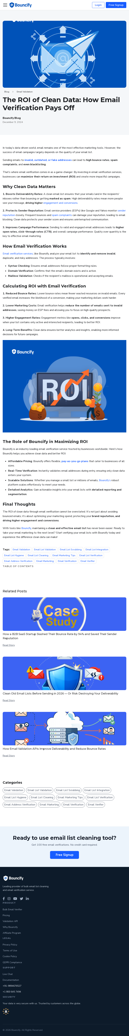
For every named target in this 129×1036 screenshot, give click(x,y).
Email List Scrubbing (71, 549)
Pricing (6, 915)
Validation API (10, 921)
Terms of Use (10, 950)
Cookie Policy (10, 956)
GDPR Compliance (12, 962)
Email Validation (25, 91)
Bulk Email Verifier (12, 909)
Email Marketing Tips (64, 555)
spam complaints (62, 215)
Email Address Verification (18, 561)
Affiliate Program (12, 933)
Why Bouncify (10, 927)
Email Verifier (88, 561)
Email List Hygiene (14, 555)
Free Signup (116, 5)
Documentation (11, 980)
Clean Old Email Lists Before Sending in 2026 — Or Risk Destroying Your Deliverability (60, 693)
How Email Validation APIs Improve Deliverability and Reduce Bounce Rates (54, 748)
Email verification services (18, 253)
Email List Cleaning (38, 555)
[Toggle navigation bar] (5, 5)
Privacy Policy (10, 944)
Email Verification (67, 561)
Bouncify (26, 528)
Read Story (9, 645)
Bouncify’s (105, 480)
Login (98, 5)
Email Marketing (45, 561)
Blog (6, 91)
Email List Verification (90, 555)
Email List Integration (97, 549)
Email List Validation (45, 549)
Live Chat (8, 974)
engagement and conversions (60, 203)
